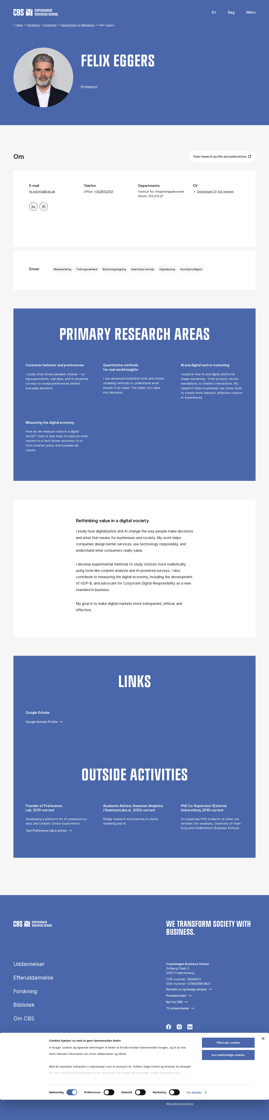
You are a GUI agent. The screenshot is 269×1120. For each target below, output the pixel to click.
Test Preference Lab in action (46, 830)
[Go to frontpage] (35, 12)
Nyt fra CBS (174, 1002)
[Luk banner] (263, 1059)
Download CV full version (215, 191)
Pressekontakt (176, 995)
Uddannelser (28, 964)
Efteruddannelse (33, 977)
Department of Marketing (77, 25)
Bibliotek (24, 1005)
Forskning (33, 25)
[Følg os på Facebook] (168, 1027)
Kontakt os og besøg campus (186, 989)
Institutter (50, 25)
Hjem (19, 25)
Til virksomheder (177, 1008)
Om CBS (23, 1018)
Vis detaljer (194, 1112)
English (211, 12)
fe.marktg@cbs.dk (42, 191)
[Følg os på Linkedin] (189, 1027)
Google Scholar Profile (41, 722)
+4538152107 (103, 191)
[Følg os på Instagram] (179, 1027)
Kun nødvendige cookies (228, 1075)
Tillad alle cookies (228, 1063)
